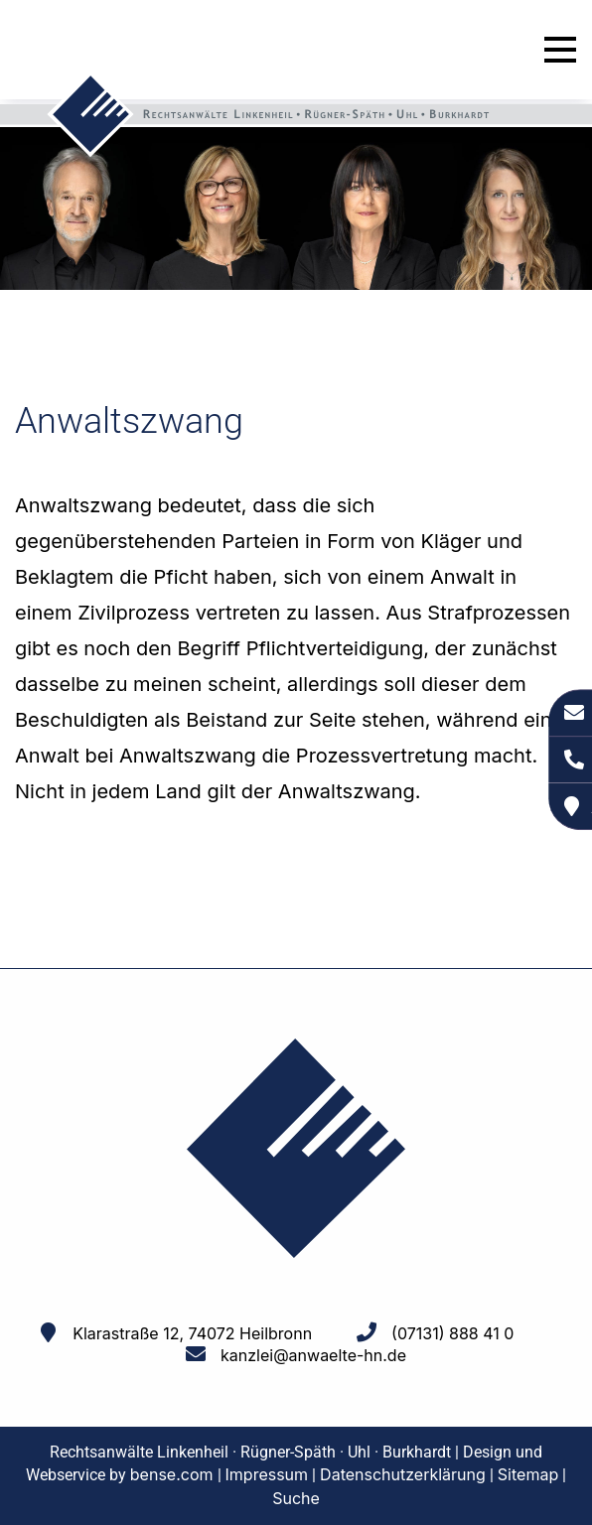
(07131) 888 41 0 (452, 1333)
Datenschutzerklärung (403, 1474)
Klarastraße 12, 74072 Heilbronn (192, 1333)
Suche (296, 1498)
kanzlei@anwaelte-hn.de (313, 1355)
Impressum (267, 1474)
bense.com (172, 1474)
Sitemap (528, 1474)
